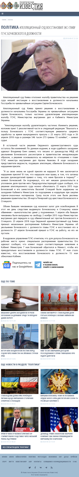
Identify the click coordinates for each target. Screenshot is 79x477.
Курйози (74, 457)
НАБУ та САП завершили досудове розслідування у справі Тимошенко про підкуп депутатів (58, 353)
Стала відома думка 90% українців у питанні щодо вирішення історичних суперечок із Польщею (17, 398)
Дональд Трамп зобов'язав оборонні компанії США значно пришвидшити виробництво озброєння (57, 436)
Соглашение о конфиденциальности (57, 462)
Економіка (53, 457)
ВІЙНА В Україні (21, 457)
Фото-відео (42, 457)
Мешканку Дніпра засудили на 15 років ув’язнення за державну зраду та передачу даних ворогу (19, 315)
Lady (30, 462)
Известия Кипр (21, 462)
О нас (75, 462)
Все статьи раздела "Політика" (16, 447)
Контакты (37, 462)
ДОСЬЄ (66, 457)
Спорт (4, 462)
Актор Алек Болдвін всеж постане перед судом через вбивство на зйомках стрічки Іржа (19, 353)
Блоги (11, 457)
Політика (10, 27)
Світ (60, 457)
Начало (4, 457)
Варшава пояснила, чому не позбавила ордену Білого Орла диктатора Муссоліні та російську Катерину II (59, 398)
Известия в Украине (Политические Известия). (40, 472)
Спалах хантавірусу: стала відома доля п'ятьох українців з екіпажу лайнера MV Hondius (57, 315)
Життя (11, 462)
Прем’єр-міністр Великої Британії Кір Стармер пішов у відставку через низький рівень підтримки (19, 436)
